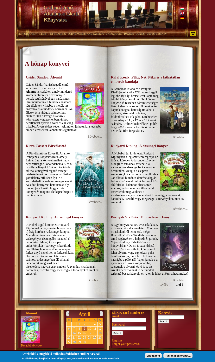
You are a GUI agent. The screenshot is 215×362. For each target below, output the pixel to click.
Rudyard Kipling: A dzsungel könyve (139, 146)
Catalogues (114, 33)
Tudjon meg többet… (178, 356)
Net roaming (57, 33)
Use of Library (157, 33)
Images (129, 33)
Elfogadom (153, 356)
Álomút (31, 313)
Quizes (140, 33)
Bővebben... (95, 136)
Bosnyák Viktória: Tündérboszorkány (140, 217)
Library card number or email (128, 314)
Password (118, 324)
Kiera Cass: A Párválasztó (46, 146)
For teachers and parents (86, 33)
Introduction (27, 33)
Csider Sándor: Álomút (44, 77)
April (85, 314)
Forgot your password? (126, 344)
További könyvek (31, 345)
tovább (164, 284)
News (43, 33)
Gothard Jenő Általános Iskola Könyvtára (61, 13)
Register (117, 340)
